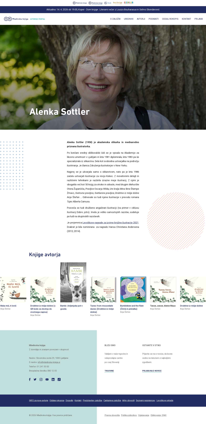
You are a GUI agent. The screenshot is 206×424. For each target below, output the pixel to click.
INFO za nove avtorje (38, 400)
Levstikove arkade (164, 400)
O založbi (115, 19)
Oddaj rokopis (170, 19)
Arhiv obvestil (128, 400)
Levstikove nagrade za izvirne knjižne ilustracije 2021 (110, 222)
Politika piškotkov (129, 415)
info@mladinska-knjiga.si (49, 362)
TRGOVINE (109, 371)
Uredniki (128, 19)
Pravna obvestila (112, 415)
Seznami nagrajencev (145, 400)
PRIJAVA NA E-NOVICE (151, 371)
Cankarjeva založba (112, 400)
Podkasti (154, 19)
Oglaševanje (143, 415)
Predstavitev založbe (92, 400)
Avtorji (141, 19)
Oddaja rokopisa (57, 400)
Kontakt (186, 19)
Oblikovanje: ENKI (158, 415)
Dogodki (69, 400)
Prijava (198, 19)
